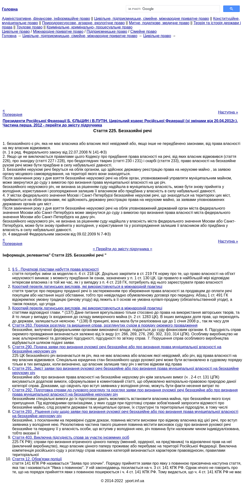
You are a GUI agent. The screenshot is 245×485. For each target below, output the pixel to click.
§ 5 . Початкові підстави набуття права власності (55, 269)
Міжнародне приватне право (58, 31)
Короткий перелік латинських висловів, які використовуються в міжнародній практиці (87, 287)
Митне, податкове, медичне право (159, 23)
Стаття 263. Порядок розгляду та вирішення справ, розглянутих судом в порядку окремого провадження (104, 325)
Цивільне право (16, 31)
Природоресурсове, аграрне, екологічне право (83, 23)
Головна (9, 36)
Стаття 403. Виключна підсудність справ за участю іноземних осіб (70, 437)
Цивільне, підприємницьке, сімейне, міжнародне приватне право (151, 19)
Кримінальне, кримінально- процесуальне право (90, 27)
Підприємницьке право (107, 31)
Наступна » (228, 112)
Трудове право (30, 27)
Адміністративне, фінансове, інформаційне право (46, 19)
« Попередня (12, 112)
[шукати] (172, 9)
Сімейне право (143, 31)
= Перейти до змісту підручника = (122, 249)
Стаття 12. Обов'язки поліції (37, 459)
